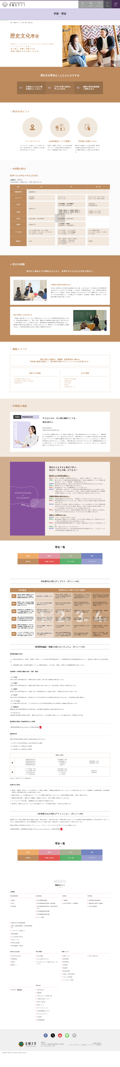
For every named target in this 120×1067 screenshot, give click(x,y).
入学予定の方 (40, 1002)
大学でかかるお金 (14, 964)
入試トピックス (15, 952)
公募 (12, 916)
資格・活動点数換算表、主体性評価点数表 (21, 939)
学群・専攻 (24, 22)
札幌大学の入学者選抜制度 (18, 935)
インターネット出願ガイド (18, 943)
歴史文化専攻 (66, 983)
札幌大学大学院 (97, 1056)
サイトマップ (92, 1057)
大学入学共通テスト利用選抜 (70, 916)
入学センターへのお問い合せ (44, 1008)
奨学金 (13, 974)
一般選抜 (65, 913)
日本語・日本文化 (49, 561)
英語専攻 (65, 980)
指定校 (13, 913)
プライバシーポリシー (75, 1057)
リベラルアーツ (92, 561)
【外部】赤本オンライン (43, 1011)
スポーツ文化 (70, 561)
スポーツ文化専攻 (67, 989)
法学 (71, 556)
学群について (65, 964)
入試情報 (12, 904)
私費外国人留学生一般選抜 (96, 916)
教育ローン (14, 977)
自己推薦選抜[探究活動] (43, 923)
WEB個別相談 (40, 1032)
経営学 (49, 556)
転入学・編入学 (41, 1014)
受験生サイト (17, 22)
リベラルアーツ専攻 (68, 992)
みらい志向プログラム (43, 971)
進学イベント (40, 1017)
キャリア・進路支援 (16, 1002)
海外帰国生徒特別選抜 (94, 913)
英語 (92, 556)
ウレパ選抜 (40, 930)
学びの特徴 (39, 964)
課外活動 (13, 919)
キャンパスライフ (93, 968)
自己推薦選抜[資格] (42, 913)
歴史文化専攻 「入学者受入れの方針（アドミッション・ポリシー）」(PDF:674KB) (35, 829)
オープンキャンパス (42, 1020)
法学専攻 (65, 977)
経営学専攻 (66, 974)
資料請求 (39, 1005)
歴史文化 (28, 561)
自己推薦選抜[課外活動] (43, 927)
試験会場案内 (14, 946)
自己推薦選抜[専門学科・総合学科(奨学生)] (47, 919)
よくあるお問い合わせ (17, 949)
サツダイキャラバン (42, 1026)
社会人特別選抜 (93, 919)
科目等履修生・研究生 (17, 958)
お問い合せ (84, 1057)
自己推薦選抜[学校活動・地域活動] (46, 916)
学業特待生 (14, 971)
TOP (11, 22)
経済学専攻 (66, 971)
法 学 (70, 852)
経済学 (28, 556)
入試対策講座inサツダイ (43, 1023)
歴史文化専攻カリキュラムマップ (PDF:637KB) (25, 727)
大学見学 (39, 1029)
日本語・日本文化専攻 (69, 986)
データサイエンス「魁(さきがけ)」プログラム (47, 975)
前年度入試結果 (15, 955)
